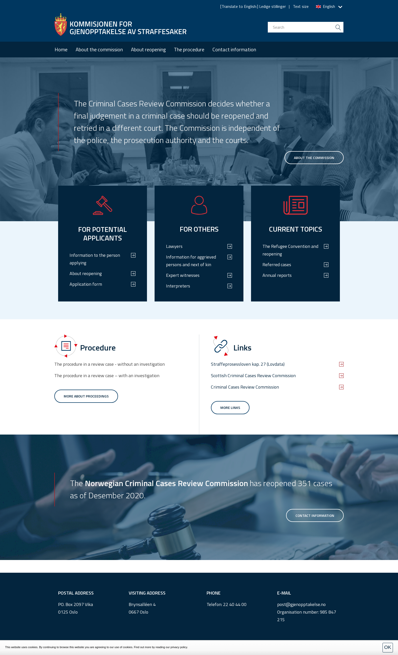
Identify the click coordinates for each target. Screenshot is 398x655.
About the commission (99, 49)
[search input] (306, 27)
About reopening (148, 49)
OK (387, 647)
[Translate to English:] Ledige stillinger (253, 6)
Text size (301, 6)
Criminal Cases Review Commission (245, 387)
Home (61, 49)
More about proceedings (86, 396)
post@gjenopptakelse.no (301, 604)
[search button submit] (338, 27)
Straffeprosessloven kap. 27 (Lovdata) (248, 364)
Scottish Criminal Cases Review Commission (253, 375)
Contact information (234, 49)
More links (230, 407)
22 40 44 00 (234, 604)
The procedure (189, 49)
